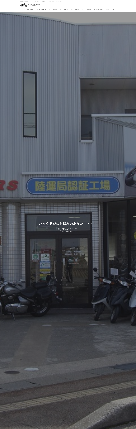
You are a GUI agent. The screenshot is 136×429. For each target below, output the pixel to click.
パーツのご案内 (41, 9)
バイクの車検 (53, 9)
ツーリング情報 (86, 9)
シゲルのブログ (99, 9)
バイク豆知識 (75, 9)
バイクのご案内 (29, 9)
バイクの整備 (64, 9)
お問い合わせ (110, 9)
